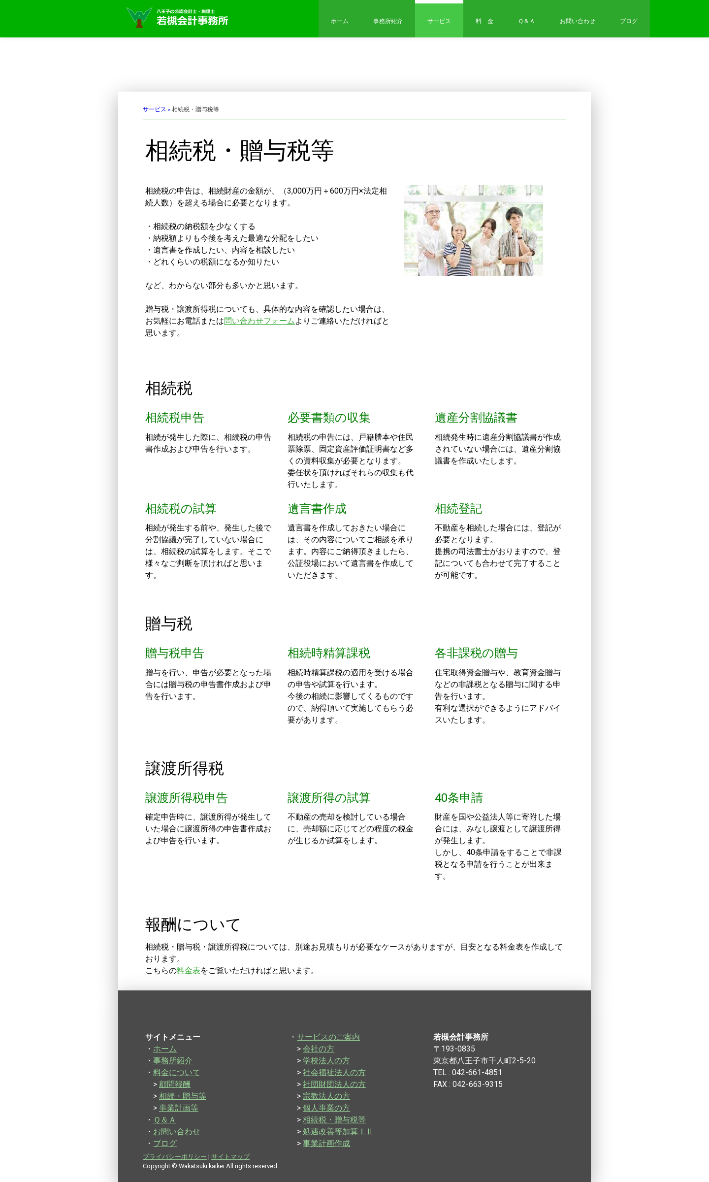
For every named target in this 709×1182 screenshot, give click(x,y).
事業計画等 (178, 1108)
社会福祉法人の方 (334, 1072)
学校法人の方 (326, 1060)
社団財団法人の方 (334, 1084)
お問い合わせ (577, 21)
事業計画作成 (326, 1143)
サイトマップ (230, 1156)
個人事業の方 (326, 1108)
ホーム (340, 21)
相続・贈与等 (182, 1096)
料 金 (484, 21)
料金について (176, 1072)
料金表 (188, 970)
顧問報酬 (175, 1084)
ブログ (629, 21)
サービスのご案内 (328, 1037)
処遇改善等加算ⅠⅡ (338, 1131)
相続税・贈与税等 (334, 1119)
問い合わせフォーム (259, 321)
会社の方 (318, 1048)
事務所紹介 (388, 21)
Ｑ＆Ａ (526, 21)
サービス (439, 21)
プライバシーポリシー (175, 1156)
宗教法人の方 (326, 1096)
